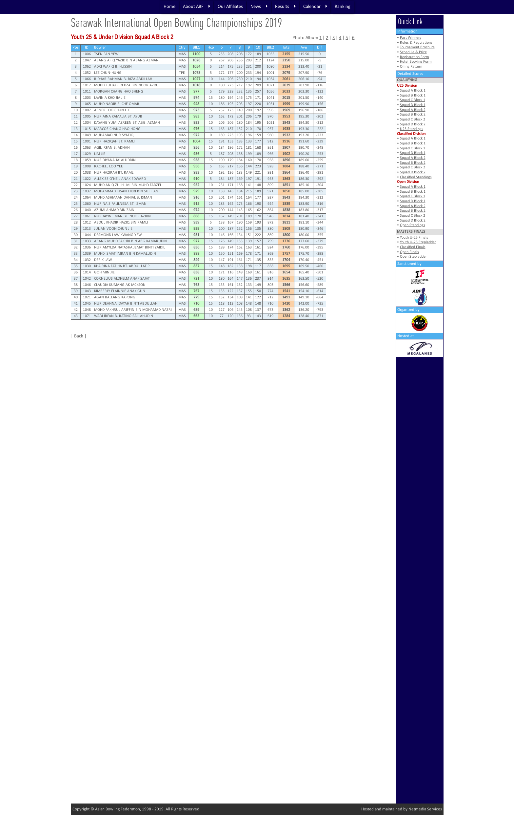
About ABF (196, 6)
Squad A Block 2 (412, 110)
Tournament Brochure (417, 47)
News (258, 6)
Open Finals (409, 252)
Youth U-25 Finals (414, 238)
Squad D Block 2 (412, 124)
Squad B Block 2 (412, 115)
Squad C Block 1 (412, 100)
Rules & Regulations (416, 43)
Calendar (315, 6)
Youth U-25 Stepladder (418, 242)
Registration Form (414, 57)
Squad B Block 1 (412, 95)
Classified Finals (412, 247)
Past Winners (410, 38)
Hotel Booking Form (416, 62)
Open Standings (412, 225)
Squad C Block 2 (412, 119)
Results (285, 6)
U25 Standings (411, 129)
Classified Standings (416, 177)
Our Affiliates (230, 6)
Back (78, 336)
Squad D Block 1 (412, 105)
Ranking (342, 6)
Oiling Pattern (411, 67)
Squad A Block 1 (412, 91)
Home (169, 6)
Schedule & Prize (413, 52)
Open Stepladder (413, 257)
